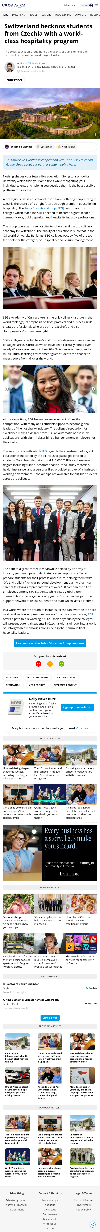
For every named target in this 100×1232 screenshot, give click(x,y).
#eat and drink (66, 677)
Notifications (66, 146)
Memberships (50, 1200)
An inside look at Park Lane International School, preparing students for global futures (81, 812)
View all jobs (50, 1017)
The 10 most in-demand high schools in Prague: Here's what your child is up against (48, 773)
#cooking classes (37, 677)
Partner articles (50, 887)
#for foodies (37, 685)
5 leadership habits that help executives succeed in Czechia (48, 920)
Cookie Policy (83, 1209)
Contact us (50, 1209)
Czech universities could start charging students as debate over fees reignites (82, 1172)
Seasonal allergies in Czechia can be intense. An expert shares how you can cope (16, 922)
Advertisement (90, 822)
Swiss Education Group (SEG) (44, 208)
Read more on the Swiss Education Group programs (50, 643)
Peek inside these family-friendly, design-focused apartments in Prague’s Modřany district (17, 961)
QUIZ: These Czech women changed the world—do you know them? (46, 812)
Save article (44, 146)
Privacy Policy (83, 1204)
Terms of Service (83, 1200)
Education (14, 80)
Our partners (50, 1214)
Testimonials (50, 1219)
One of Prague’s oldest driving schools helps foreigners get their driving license (16, 1091)
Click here (82, 728)
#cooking (12, 677)
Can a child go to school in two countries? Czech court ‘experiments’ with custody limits (17, 812)
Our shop (50, 1228)
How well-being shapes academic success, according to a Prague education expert (16, 773)
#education (13, 685)
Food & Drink (63, 14)
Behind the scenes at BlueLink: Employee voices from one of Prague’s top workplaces (48, 961)
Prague (33, 14)
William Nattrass (36, 63)
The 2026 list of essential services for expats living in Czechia (80, 960)
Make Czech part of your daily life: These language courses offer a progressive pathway (81, 1091)
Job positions (16, 1209)
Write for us (50, 1223)
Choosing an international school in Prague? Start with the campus (80, 771)
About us (50, 1204)
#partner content (65, 685)
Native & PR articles (17, 1204)
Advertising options (17, 1200)
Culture (46, 14)
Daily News (18, 14)
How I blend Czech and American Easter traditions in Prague (79, 920)
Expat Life (80, 14)
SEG (44, 451)
